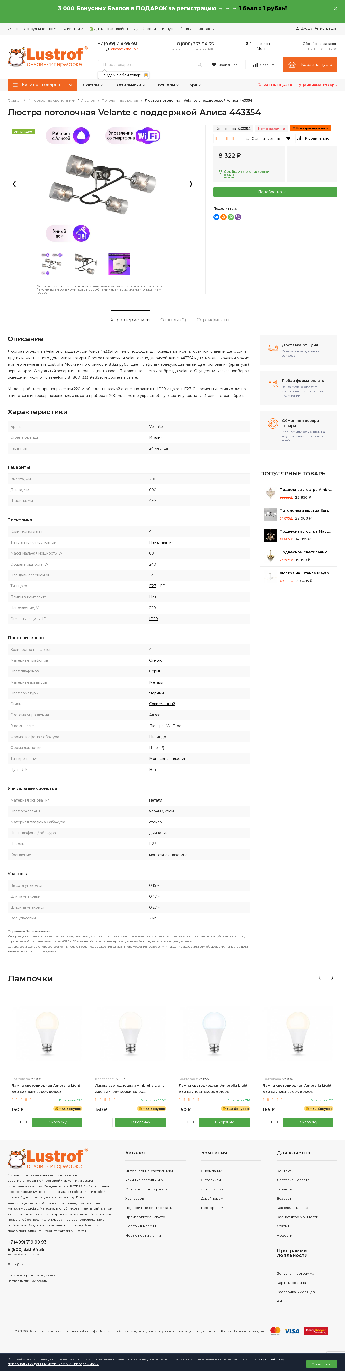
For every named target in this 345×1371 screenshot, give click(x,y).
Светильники (129, 84)
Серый (155, 671)
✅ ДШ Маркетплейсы (108, 29)
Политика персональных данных (31, 1275)
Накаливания (161, 542)
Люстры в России (140, 1226)
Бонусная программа (295, 1273)
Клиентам (73, 29)
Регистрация (325, 28)
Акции (282, 1301)
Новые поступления (143, 1235)
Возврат (284, 1198)
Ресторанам (212, 1208)
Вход (305, 28)
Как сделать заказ (292, 1208)
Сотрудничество (40, 29)
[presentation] (14, 184)
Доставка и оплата (293, 1180)
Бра (195, 84)
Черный (156, 693)
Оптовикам (211, 1180)
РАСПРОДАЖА (275, 84)
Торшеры (167, 84)
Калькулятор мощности (297, 1217)
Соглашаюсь (322, 1364)
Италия (156, 437)
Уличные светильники (144, 1180)
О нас (13, 29)
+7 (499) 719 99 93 (27, 1242)
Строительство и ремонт (147, 1189)
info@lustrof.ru (22, 1264)
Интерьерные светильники (51, 100)
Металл (156, 682)
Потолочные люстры (120, 100)
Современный (162, 704)
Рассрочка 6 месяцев (296, 1292)
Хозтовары (135, 1198)
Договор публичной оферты (27, 1281)
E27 (152, 586)
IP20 (153, 619)
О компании (211, 1171)
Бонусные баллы (176, 29)
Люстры (92, 84)
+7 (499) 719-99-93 (118, 43)
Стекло (155, 660)
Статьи (283, 1226)
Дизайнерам (145, 29)
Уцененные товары (318, 85)
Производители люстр (145, 1217)
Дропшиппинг (213, 1189)
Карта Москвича (291, 1283)
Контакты (206, 29)
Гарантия (285, 1189)
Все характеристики (310, 128)
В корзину (57, 1122)
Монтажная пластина (169, 758)
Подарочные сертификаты (149, 1208)
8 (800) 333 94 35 (195, 43)
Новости (284, 1235)
